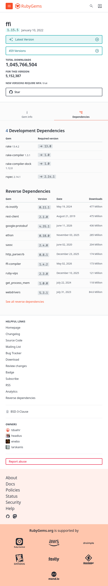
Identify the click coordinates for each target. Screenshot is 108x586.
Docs (10, 484)
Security (13, 502)
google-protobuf (17, 226)
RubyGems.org (41, 530)
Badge (10, 372)
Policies (13, 490)
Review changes (16, 366)
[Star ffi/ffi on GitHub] (54, 92)
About (11, 477)
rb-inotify (12, 207)
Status (11, 496)
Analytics (11, 391)
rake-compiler (18, 155)
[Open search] (91, 6)
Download (12, 359)
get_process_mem (18, 283)
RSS (8, 385)
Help (10, 508)
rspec (13, 177)
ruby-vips (12, 273)
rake (12, 146)
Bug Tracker (14, 353)
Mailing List (13, 347)
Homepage (13, 328)
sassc (9, 245)
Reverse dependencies (20, 398)
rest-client (12, 216)
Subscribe (12, 379)
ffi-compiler (13, 264)
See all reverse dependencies (25, 302)
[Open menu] (9, 6)
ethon (9, 235)
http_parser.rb (15, 254)
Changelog (13, 334)
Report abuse (18, 461)
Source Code (14, 340)
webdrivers (13, 292)
